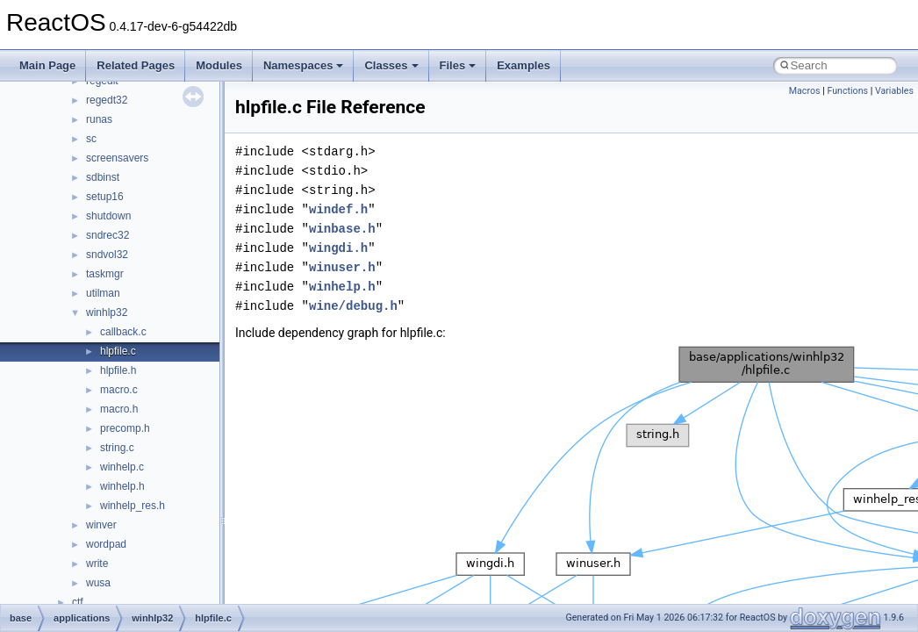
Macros (805, 91)
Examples (523, 65)
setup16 (105, 196)
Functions (847, 91)
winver (101, 525)
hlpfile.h (118, 370)
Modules (219, 65)
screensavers (117, 158)
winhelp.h (122, 486)
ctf (77, 602)
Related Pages (136, 65)
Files (458, 65)
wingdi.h (338, 248)
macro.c (119, 390)
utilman (103, 293)
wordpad (106, 544)
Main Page (47, 65)
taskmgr (105, 274)
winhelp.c (122, 467)
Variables (894, 91)
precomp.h (125, 428)
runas (99, 119)
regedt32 (106, 100)
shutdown (108, 216)
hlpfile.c (118, 351)
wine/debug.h (353, 306)
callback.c (123, 332)
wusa (98, 583)
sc (91, 139)
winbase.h (342, 228)
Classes (391, 65)
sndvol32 (107, 254)
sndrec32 (107, 235)
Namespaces (303, 65)
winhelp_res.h (132, 505)
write (97, 563)
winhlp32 (106, 312)
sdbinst (102, 177)
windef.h (338, 209)
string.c (117, 448)
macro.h (119, 409)
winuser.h (342, 267)
